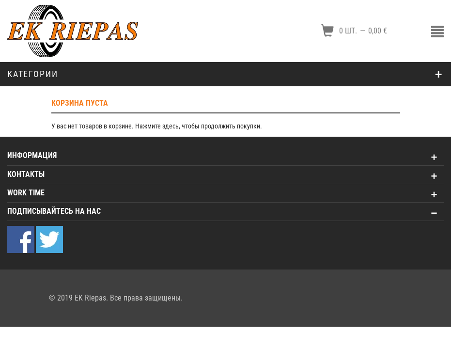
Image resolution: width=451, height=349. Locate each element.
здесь (170, 126)
